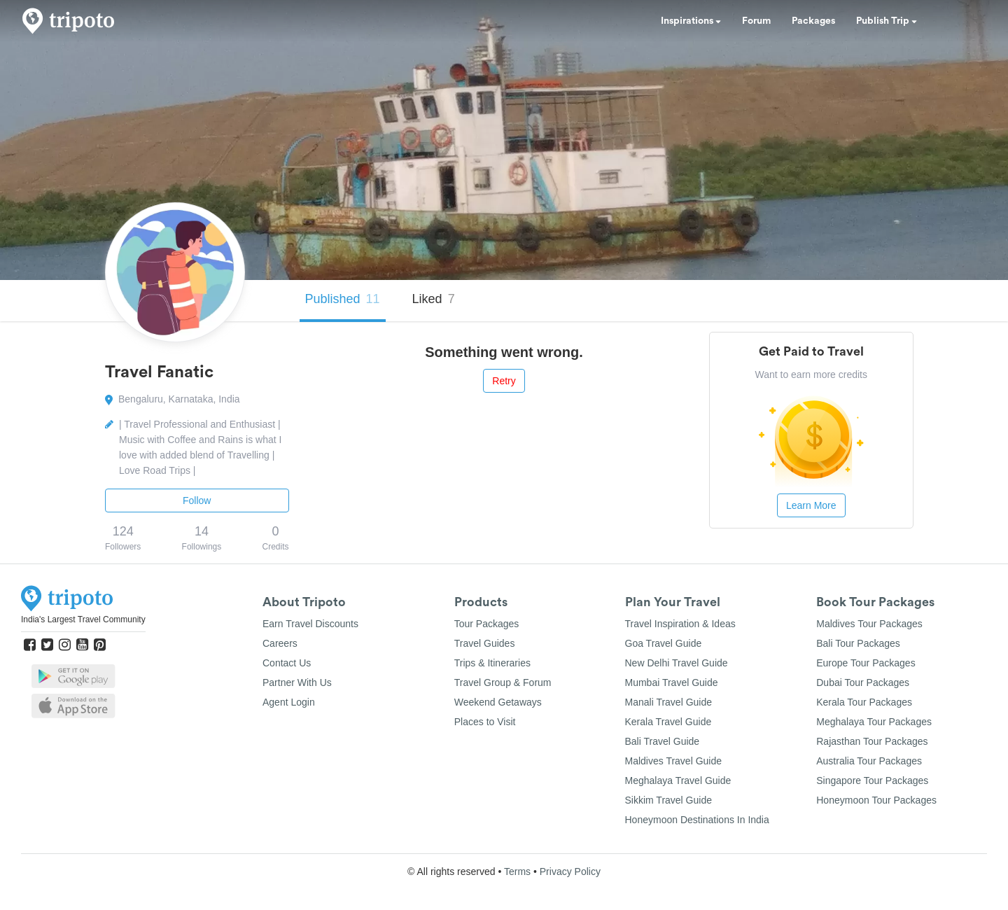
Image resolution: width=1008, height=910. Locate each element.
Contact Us (286, 662)
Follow (197, 500)
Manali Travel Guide (669, 702)
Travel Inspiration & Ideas (680, 623)
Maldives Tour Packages (869, 623)
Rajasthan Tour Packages (871, 741)
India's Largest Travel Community (83, 619)
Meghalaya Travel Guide (678, 780)
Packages (813, 21)
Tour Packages (486, 623)
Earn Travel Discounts (310, 623)
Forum (756, 21)
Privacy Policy (570, 871)
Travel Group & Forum (503, 682)
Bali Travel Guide (662, 741)
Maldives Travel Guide (673, 760)
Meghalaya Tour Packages (874, 721)
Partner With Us (297, 682)
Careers (280, 643)
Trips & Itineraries (492, 662)
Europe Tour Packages (865, 662)
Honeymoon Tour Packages (876, 800)
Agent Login (288, 702)
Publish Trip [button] (886, 21)
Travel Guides (484, 643)
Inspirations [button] (691, 21)
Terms (517, 871)
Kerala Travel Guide (668, 721)
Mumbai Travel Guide (671, 682)
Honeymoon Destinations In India (697, 819)
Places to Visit (485, 721)
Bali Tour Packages (858, 643)
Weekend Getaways (498, 702)
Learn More (811, 505)
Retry (503, 380)
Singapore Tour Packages (872, 780)
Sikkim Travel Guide (668, 800)
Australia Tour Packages (869, 760)
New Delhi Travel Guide (676, 662)
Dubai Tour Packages (862, 682)
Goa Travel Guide (663, 643)
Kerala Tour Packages (864, 702)
